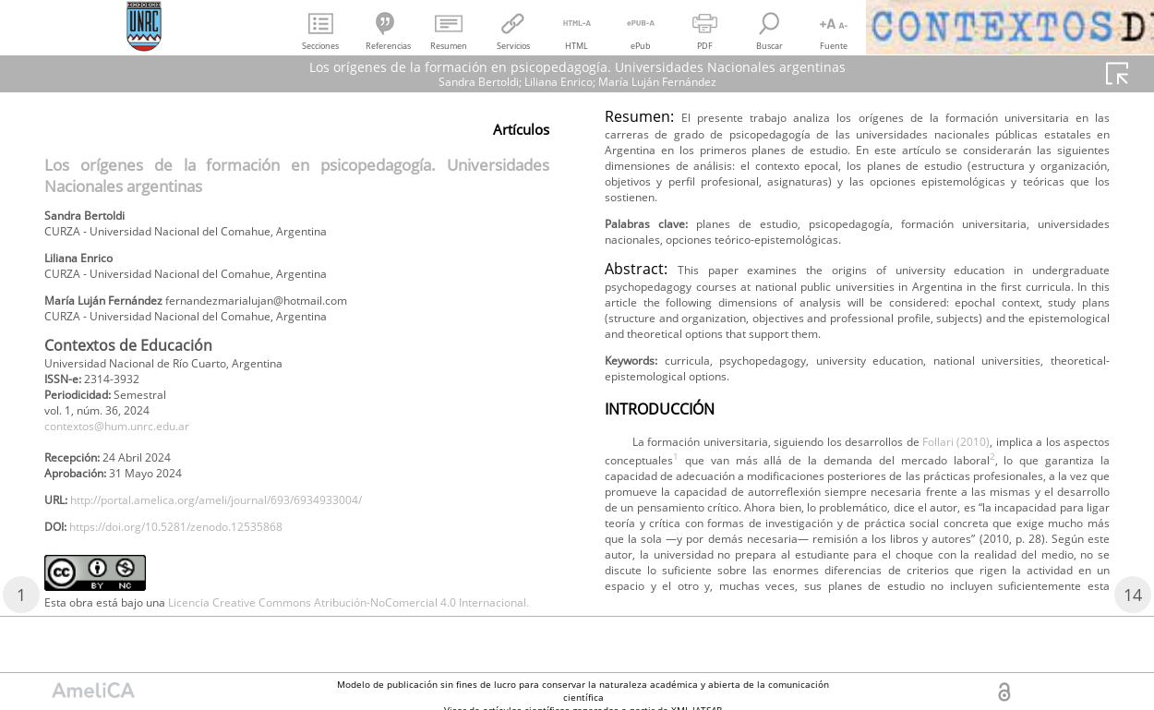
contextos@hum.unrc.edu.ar (132, 453)
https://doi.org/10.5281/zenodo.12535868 (202, 566)
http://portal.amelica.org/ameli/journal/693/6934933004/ (250, 536)
